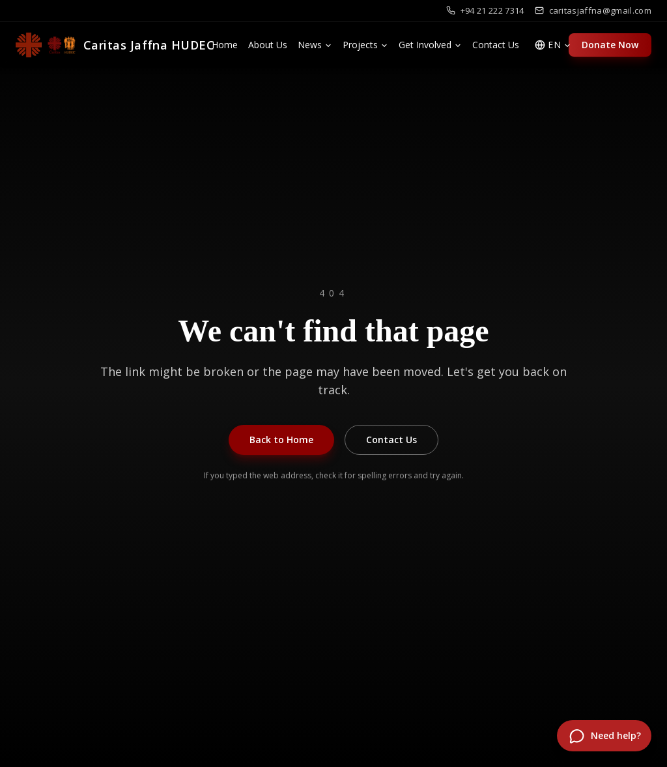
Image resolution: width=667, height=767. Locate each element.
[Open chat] (604, 735)
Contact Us (495, 44)
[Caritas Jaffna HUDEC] (115, 45)
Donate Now (610, 44)
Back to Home (281, 439)
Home (225, 44)
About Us (267, 44)
